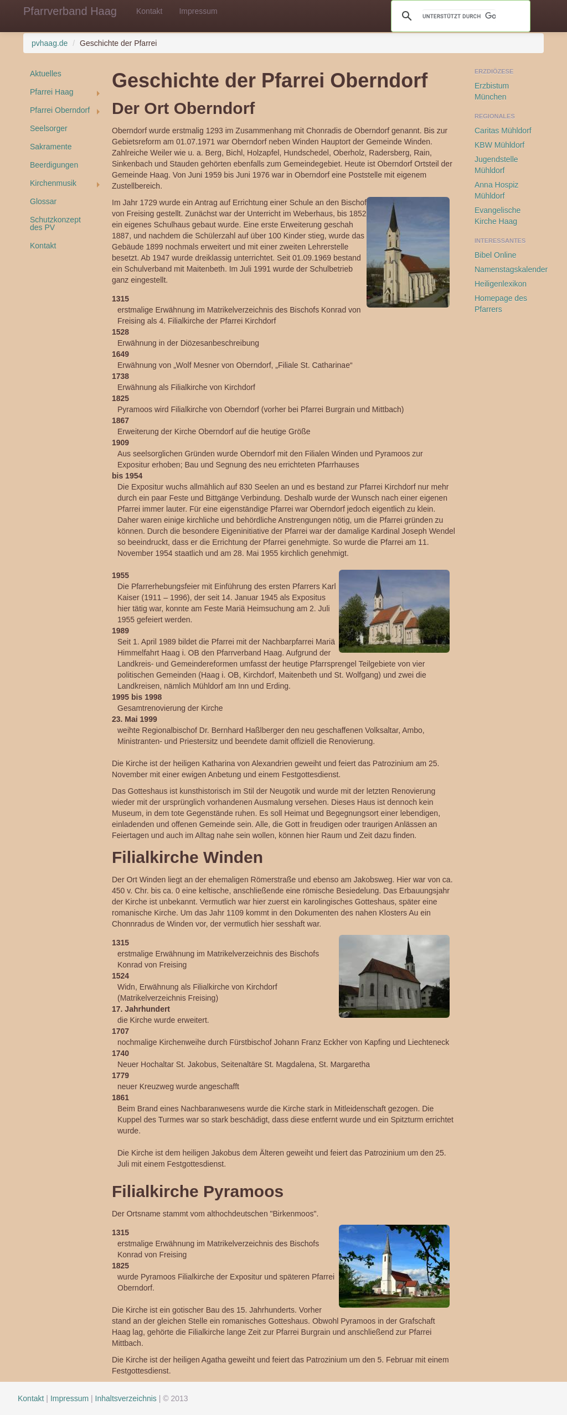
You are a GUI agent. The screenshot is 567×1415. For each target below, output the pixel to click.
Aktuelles (45, 73)
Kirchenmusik (53, 183)
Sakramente (50, 146)
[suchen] (459, 16)
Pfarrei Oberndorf (60, 110)
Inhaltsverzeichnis (126, 1398)
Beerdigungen (54, 164)
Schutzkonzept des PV (55, 223)
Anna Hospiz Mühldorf (496, 190)
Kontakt (149, 11)
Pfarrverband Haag (70, 11)
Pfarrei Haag (52, 91)
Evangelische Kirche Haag (497, 216)
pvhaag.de (50, 43)
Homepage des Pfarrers (501, 304)
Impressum (198, 11)
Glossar (43, 201)
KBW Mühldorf (499, 145)
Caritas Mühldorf (503, 130)
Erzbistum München (492, 91)
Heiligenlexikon (501, 283)
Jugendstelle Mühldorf (496, 165)
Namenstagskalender (509, 269)
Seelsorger (49, 128)
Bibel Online (496, 255)
